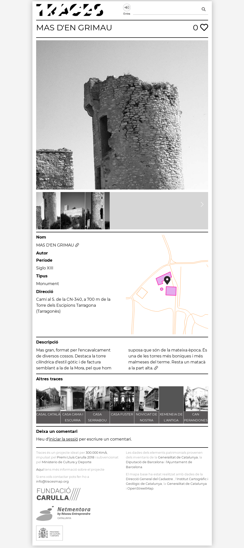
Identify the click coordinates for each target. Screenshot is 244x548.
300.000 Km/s (96, 452)
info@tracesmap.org (52, 481)
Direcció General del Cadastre (149, 479)
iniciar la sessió (63, 439)
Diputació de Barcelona (145, 462)
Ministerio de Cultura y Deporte (66, 462)
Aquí (40, 469)
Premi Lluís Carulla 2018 (75, 457)
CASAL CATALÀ (48, 414)
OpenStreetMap (140, 488)
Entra (127, 7)
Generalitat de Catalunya (178, 457)
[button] (42, 204)
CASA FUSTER (122, 414)
